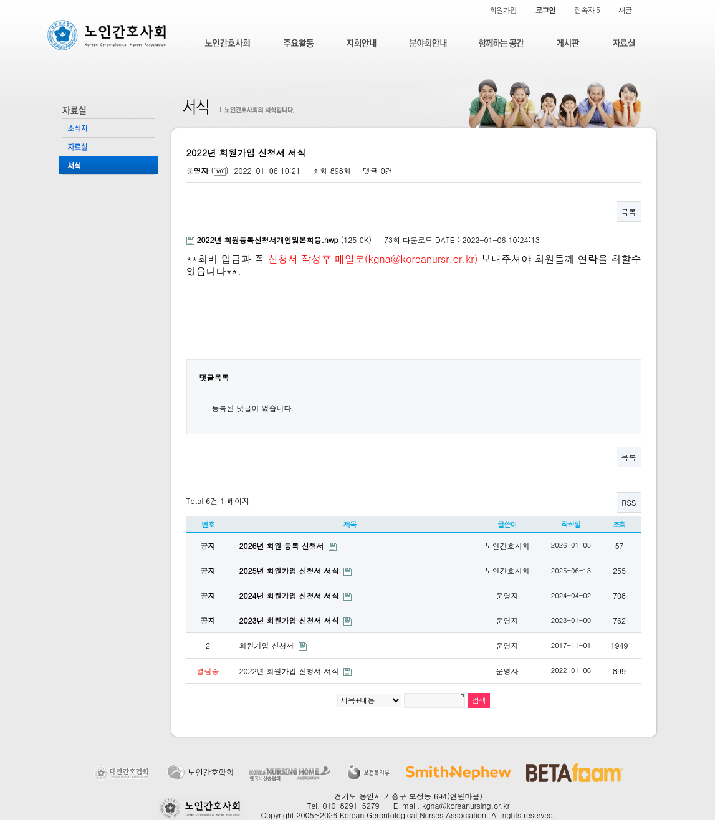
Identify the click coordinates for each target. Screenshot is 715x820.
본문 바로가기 (0, 0)
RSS (628, 502)
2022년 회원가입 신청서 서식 (290, 670)
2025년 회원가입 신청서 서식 (290, 570)
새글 (625, 9)
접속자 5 (587, 9)
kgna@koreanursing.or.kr (465, 805)
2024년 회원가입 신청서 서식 (290, 595)
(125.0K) (280, 239)
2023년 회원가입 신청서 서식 (290, 620)
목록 (628, 211)
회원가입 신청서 (268, 645)
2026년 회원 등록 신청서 (283, 545)
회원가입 (502, 9)
